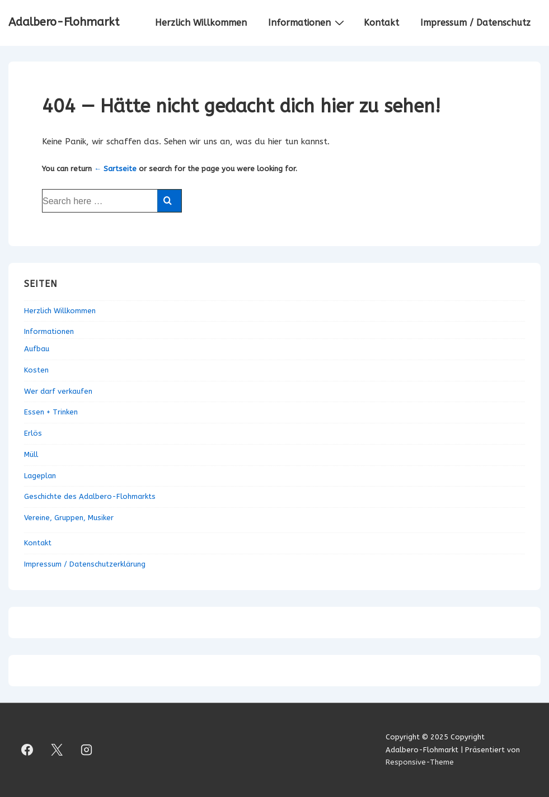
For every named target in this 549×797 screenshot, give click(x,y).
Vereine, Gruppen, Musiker (69, 517)
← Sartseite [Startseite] (115, 168)
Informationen (307, 22)
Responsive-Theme (420, 762)
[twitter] (57, 750)
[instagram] (86, 750)
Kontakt (381, 22)
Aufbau (36, 349)
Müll (31, 454)
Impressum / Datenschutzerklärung (85, 564)
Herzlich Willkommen (201, 22)
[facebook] (27, 750)
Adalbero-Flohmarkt (63, 22)
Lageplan (40, 475)
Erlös (33, 433)
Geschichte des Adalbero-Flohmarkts (90, 496)
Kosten (36, 370)
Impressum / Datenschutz (475, 22)
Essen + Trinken (51, 412)
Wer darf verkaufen (58, 391)
